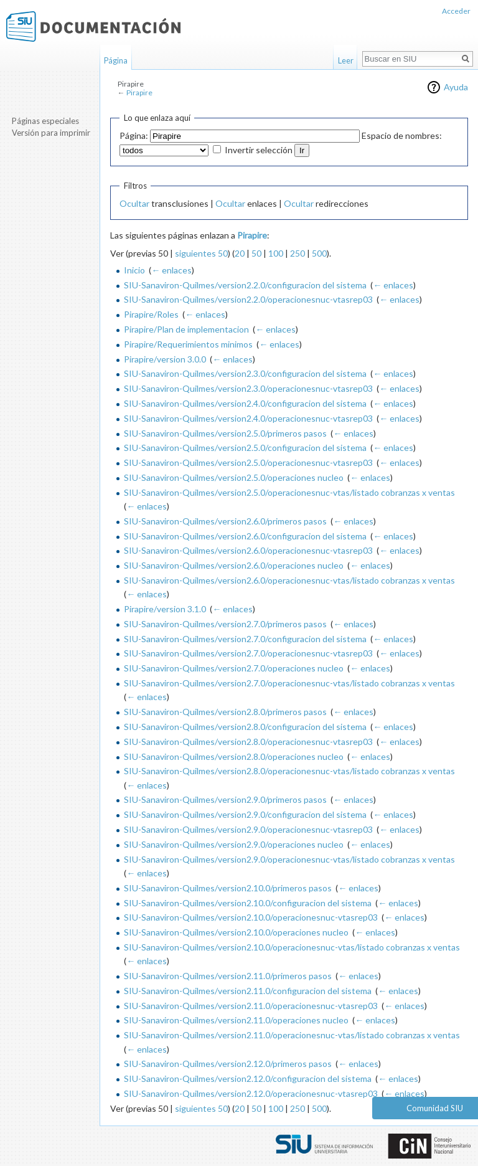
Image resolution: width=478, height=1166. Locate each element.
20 (240, 253)
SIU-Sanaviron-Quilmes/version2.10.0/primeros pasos (228, 888)
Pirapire (139, 92)
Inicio (134, 270)
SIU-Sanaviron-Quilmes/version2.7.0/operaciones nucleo (234, 668)
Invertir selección (259, 150)
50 (256, 253)
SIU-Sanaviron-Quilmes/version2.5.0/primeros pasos (225, 433)
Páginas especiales (45, 121)
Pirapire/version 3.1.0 (165, 609)
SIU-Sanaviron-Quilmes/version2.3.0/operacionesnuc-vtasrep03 (248, 388)
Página (116, 60)
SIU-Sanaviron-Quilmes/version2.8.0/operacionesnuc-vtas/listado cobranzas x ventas (289, 770)
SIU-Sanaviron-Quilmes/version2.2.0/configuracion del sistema (245, 285)
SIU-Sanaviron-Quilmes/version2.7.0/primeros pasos (225, 624)
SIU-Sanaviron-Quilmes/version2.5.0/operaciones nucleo (234, 477)
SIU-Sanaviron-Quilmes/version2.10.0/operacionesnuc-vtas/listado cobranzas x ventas (292, 947)
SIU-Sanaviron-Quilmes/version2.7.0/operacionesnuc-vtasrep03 (248, 653)
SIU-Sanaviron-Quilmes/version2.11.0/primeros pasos (228, 975)
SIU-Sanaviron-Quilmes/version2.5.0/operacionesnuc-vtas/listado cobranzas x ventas (289, 492)
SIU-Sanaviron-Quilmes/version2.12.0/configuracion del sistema (248, 1078)
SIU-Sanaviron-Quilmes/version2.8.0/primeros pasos (225, 711)
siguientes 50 (201, 253)
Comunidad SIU (434, 1108)
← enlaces (171, 270)
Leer (346, 60)
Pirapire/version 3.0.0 (165, 359)
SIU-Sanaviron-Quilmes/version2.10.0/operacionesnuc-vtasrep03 (251, 917)
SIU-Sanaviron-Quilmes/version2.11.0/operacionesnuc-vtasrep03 (251, 1005)
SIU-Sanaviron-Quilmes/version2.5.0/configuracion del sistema (245, 447)
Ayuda (456, 87)
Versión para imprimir (51, 133)
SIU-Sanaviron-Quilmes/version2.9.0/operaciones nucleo (234, 844)
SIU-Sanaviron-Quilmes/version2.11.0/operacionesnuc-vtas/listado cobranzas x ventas (292, 1035)
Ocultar (134, 203)
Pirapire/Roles (151, 314)
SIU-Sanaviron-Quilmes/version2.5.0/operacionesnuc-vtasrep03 (248, 462)
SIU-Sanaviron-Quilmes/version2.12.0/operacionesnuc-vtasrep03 (251, 1093)
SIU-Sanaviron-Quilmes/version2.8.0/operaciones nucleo (234, 756)
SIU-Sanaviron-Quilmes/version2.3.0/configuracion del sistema (245, 373)
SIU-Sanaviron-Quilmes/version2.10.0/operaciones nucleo (236, 932)
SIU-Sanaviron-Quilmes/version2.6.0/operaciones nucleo (234, 565)
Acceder (456, 11)
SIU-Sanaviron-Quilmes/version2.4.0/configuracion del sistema (245, 403)
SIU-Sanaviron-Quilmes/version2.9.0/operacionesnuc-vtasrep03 (248, 829)
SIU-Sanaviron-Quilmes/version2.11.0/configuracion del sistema (248, 990)
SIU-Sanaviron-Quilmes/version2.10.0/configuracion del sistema (248, 903)
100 (275, 253)
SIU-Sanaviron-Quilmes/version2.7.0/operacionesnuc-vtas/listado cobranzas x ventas (289, 683)
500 (319, 253)
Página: (134, 135)
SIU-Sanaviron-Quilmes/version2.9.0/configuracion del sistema (245, 814)
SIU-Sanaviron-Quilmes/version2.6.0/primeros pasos (225, 521)
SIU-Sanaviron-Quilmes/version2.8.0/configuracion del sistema (245, 726)
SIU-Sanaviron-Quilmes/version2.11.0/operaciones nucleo (236, 1020)
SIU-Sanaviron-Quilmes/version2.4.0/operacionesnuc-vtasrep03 (248, 418)
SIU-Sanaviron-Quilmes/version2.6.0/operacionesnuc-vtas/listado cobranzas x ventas (289, 580)
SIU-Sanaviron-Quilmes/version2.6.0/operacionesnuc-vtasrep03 (248, 550)
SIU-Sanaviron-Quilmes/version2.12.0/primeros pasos (228, 1063)
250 (297, 253)
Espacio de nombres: (402, 135)
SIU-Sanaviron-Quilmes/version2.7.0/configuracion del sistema (245, 638)
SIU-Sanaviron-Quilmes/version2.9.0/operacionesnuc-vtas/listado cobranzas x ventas (289, 859)
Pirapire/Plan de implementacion (186, 329)
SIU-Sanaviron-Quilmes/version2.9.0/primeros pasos (225, 799)
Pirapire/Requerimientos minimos (188, 344)
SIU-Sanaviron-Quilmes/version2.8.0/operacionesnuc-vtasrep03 (248, 741)
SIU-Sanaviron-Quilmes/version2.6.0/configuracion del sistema (245, 536)
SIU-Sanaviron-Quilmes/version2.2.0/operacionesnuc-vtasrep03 (248, 299)
